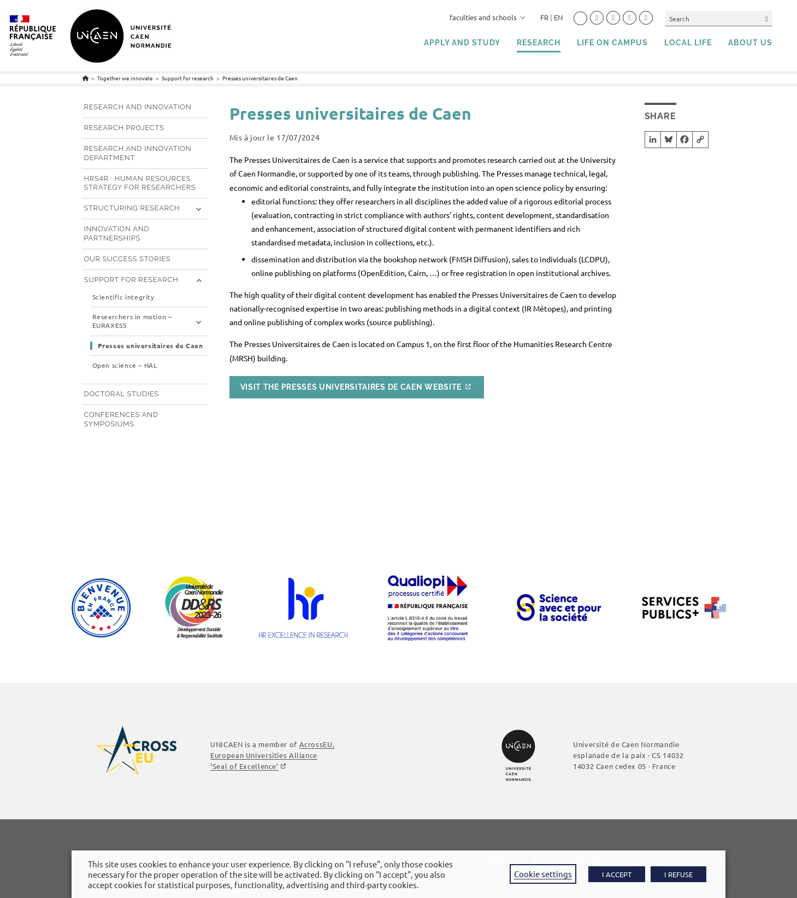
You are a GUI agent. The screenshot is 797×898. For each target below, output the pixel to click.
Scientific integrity (123, 297)
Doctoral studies (121, 394)
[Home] (85, 78)
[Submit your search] (767, 18)
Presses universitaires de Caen (260, 78)
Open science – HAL (124, 365)
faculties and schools (488, 17)
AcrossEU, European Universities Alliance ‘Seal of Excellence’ (272, 755)
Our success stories (127, 259)
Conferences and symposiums (121, 419)
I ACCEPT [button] (616, 874)
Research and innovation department (138, 153)
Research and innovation (138, 107)
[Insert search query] (718, 18)
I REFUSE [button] (678, 874)
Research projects (124, 128)
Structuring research (132, 208)
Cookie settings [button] (543, 873)
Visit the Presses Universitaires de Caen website (351, 387)
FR (544, 17)
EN (558, 17)
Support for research (131, 279)
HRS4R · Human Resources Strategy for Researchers (140, 183)
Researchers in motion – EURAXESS (132, 321)
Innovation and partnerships (117, 233)
